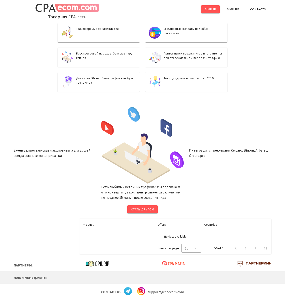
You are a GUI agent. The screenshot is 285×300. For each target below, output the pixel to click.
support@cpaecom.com (166, 292)
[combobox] (191, 248)
